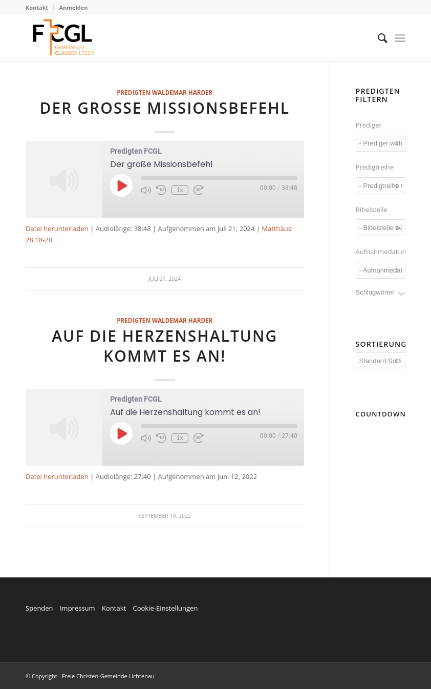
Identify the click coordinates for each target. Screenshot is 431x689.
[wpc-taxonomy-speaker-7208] (380, 143)
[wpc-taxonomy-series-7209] (380, 185)
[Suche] (377, 38)
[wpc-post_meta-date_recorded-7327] (380, 270)
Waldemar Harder (182, 92)
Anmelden (73, 7)
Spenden (39, 608)
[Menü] (400, 38)
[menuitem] (40, 7)
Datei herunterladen (57, 228)
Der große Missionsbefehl (165, 107)
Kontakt (37, 7)
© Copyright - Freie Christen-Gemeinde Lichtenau (90, 676)
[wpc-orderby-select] (380, 360)
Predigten (133, 92)
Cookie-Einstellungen (165, 608)
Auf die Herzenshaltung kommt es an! (164, 345)
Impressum (77, 608)
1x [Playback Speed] (180, 190)
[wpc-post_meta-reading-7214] (380, 227)
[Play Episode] (121, 185)
